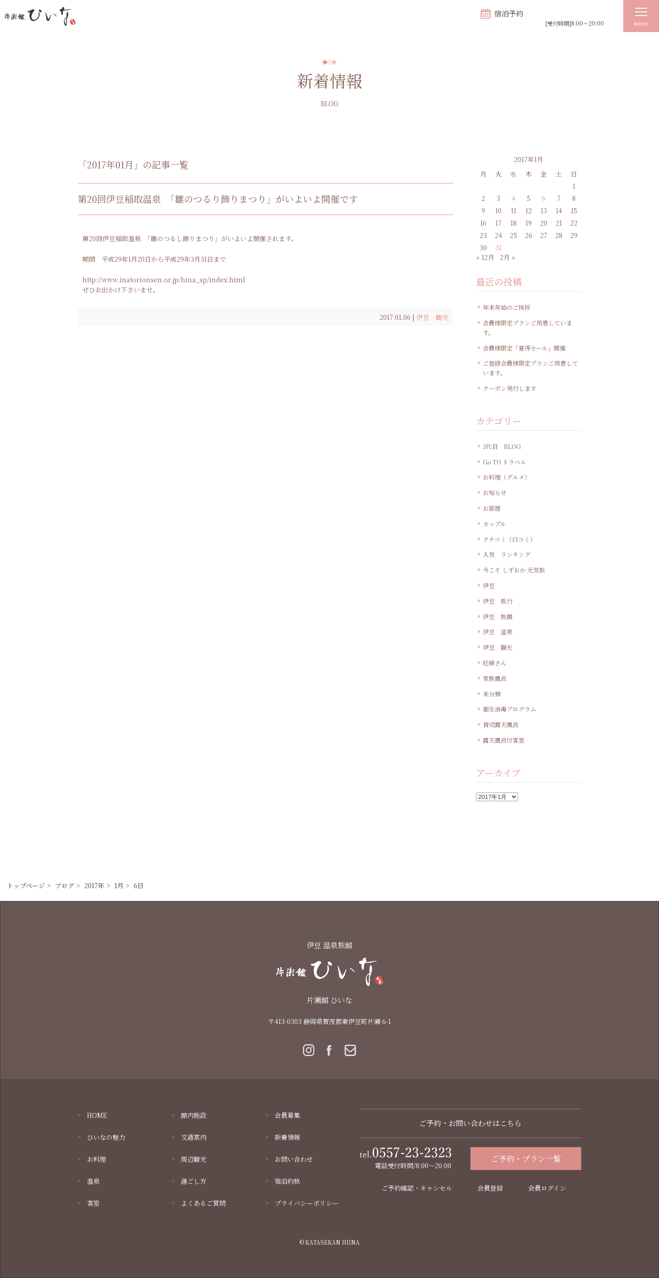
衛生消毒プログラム (509, 709)
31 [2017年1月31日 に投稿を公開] (498, 247)
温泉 (93, 1181)
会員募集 (287, 1115)
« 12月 (485, 257)
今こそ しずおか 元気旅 (514, 570)
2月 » (507, 257)
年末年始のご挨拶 (506, 307)
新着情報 (287, 1137)
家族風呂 (495, 678)
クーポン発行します (509, 388)
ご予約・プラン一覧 (526, 1158)
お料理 (96, 1159)
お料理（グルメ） (506, 477)
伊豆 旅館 (498, 616)
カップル (494, 523)
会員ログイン (547, 1187)
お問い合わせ (294, 1159)
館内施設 (193, 1115)
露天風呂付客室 (503, 740)
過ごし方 (193, 1181)
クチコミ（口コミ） (509, 539)
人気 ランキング (506, 554)
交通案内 (193, 1137)
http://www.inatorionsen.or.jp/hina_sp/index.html (163, 279)
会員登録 (490, 1187)
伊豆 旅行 (498, 601)
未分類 (492, 694)
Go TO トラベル (504, 462)
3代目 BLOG (502, 446)
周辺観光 (193, 1159)
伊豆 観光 (432, 317)
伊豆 (489, 585)
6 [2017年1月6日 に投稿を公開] (544, 198)
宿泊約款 (287, 1181)
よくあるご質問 (203, 1203)
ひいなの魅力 (106, 1137)
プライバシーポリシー (307, 1203)
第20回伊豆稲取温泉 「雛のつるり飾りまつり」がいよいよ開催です (218, 198)
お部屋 (492, 508)
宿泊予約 (509, 13)
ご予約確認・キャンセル (417, 1187)
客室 (93, 1203)
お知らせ (495, 492)
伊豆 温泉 (498, 631)
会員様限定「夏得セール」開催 (524, 348)
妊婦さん (495, 662)
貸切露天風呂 (501, 724)
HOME (97, 1115)
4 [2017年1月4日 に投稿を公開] (513, 198)
